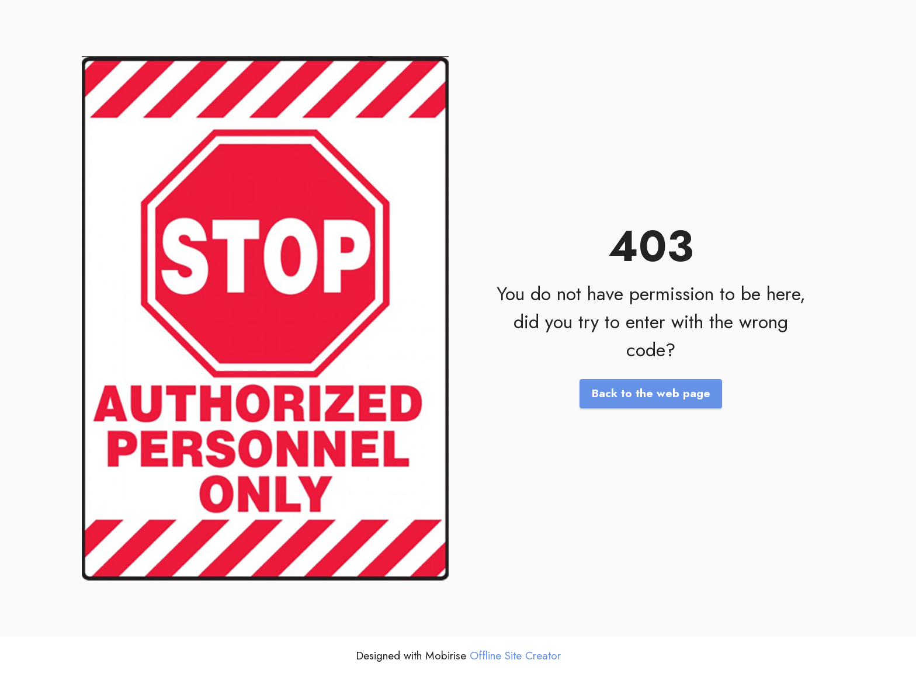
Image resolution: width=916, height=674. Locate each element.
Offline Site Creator (515, 655)
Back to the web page (651, 393)
